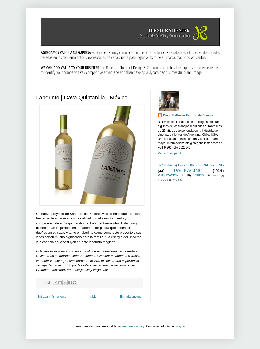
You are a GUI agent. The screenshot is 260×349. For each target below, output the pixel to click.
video (215, 175)
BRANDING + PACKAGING (201, 165)
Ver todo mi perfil (169, 153)
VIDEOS (163, 179)
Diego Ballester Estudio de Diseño (188, 115)
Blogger (180, 326)
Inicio (93, 296)
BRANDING (165, 165)
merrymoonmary (133, 326)
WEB (176, 179)
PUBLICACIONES (170, 175)
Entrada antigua (130, 296)
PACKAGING (188, 170)
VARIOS (199, 175)
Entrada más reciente (51, 296)
